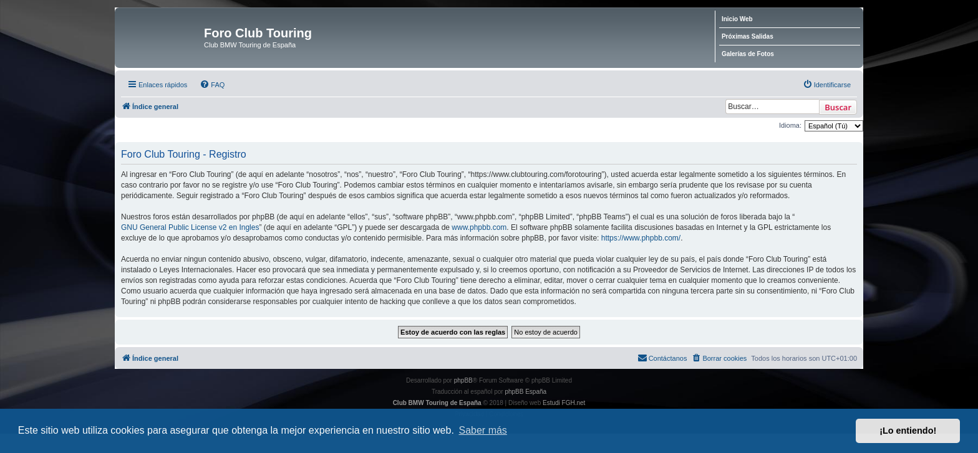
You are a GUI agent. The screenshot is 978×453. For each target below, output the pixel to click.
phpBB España (525, 391)
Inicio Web (737, 19)
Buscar (838, 107)
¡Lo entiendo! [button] (907, 431)
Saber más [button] (483, 430)
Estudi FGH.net (564, 402)
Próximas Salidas (747, 36)
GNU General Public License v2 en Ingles (190, 227)
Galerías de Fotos (748, 53)
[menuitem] (212, 84)
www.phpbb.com (479, 227)
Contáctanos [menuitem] (662, 357)
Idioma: (790, 125)
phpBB (463, 380)
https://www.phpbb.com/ (640, 238)
